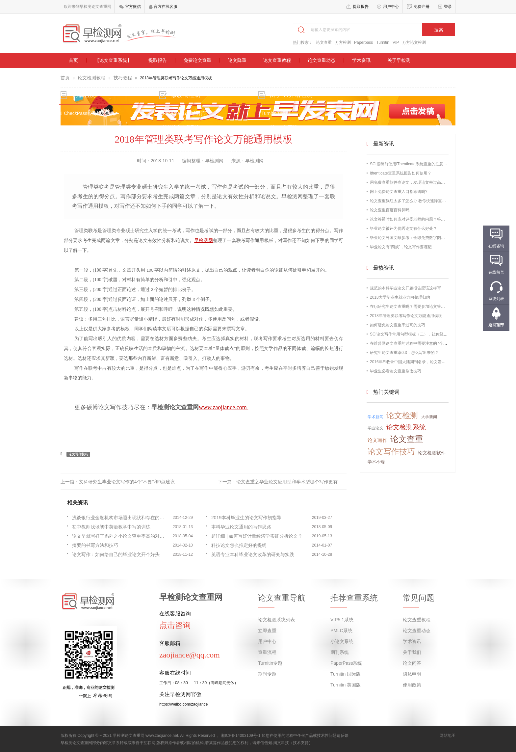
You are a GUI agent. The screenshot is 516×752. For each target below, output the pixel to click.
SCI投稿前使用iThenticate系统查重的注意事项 (410, 164)
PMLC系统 (341, 630)
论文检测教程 (91, 77)
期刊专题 (267, 674)
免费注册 (421, 6)
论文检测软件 (432, 452)
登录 (448, 6)
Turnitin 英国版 (345, 684)
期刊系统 (339, 652)
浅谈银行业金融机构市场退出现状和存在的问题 (120, 517)
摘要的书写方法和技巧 (95, 545)
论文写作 (377, 440)
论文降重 (237, 60)
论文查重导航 (281, 598)
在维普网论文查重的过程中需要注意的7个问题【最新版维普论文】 (428, 343)
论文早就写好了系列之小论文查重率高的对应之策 (120, 536)
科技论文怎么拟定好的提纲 (239, 545)
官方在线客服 (163, 6)
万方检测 (343, 42)
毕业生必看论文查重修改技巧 (395, 371)
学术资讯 (361, 60)
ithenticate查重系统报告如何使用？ (400, 173)
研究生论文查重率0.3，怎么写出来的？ (404, 352)
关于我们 (412, 652)
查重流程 (267, 652)
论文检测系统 (406, 427)
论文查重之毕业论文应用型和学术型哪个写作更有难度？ (293, 481)
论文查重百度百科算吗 (389, 210)
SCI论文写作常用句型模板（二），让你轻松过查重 (414, 334)
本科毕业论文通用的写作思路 (241, 526)
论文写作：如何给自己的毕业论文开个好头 (116, 554)
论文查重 (324, 42)
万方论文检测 (414, 42)
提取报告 (361, 6)
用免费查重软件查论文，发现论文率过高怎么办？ (413, 182)
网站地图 (447, 735)
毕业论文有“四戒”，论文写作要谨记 (401, 247)
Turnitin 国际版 (345, 674)
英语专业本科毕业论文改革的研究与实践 (252, 554)
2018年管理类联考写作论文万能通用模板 (406, 315)
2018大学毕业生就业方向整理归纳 (400, 297)
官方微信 (130, 6)
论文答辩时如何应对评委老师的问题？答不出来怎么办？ (419, 219)
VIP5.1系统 (341, 619)
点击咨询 (175, 625)
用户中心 (391, 6)
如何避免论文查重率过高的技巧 (397, 325)
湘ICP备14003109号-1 (240, 735)
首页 (73, 60)
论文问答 (412, 663)
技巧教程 (123, 77)
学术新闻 (375, 417)
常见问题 (418, 598)
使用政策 (412, 684)
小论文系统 (341, 641)
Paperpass (363, 42)
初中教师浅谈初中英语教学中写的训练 (111, 526)
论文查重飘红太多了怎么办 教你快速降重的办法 (412, 201)
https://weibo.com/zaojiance (183, 704)
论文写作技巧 (78, 454)
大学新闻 (429, 417)
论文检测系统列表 (276, 619)
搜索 (438, 29)
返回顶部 (496, 325)
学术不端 (376, 461)
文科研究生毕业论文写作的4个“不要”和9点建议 (127, 481)
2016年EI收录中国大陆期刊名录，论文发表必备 (411, 362)
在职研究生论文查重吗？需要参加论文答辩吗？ (411, 306)
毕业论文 (375, 428)
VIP (396, 42)
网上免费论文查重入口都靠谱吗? (398, 191)
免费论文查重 (197, 60)
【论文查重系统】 (113, 60)
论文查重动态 (321, 60)
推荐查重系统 (354, 598)
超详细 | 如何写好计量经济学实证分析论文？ (256, 536)
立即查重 (267, 630)
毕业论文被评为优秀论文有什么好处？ (403, 228)
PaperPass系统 (346, 663)
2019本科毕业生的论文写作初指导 (246, 517)
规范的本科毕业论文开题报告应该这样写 (405, 288)
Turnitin (382, 42)
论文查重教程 (277, 60)
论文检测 (402, 415)
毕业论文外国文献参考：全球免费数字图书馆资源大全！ (419, 237)
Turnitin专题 (270, 663)
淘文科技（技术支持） (293, 742)
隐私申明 (412, 674)
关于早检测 (398, 60)
